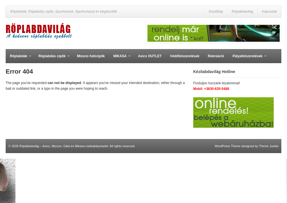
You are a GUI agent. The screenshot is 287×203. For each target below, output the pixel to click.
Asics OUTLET (149, 56)
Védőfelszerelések (184, 56)
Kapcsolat (269, 12)
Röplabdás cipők (51, 58)
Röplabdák (18, 58)
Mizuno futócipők (91, 56)
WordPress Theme (227, 146)
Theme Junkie (269, 146)
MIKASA (120, 58)
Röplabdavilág (242, 12)
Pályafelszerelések (247, 58)
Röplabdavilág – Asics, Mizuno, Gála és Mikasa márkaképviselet (63, 146)
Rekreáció (216, 56)
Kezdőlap (216, 12)
